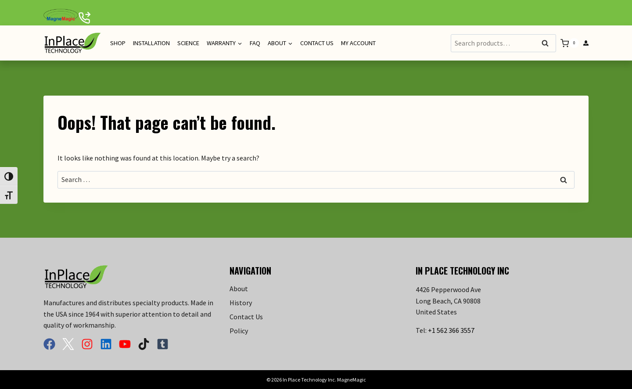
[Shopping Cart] (569, 43)
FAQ (255, 43)
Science (188, 43)
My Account (358, 43)
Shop (118, 43)
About (239, 288)
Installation (151, 43)
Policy (239, 330)
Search (547, 44)
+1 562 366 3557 (451, 330)
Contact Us (317, 43)
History (241, 302)
